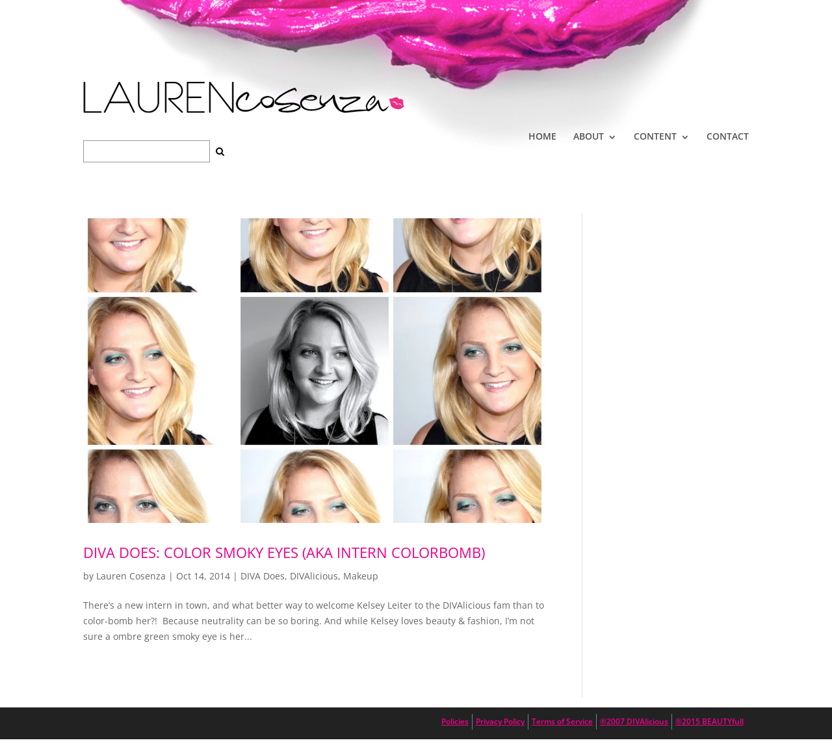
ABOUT (588, 136)
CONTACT (728, 136)
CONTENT (655, 136)
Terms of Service (562, 721)
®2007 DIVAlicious (634, 721)
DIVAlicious (314, 576)
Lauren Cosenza (131, 576)
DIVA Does (262, 576)
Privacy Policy (500, 721)
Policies (455, 721)
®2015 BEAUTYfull (709, 721)
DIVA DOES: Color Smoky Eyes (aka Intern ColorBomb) (284, 552)
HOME (542, 136)
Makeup (360, 576)
